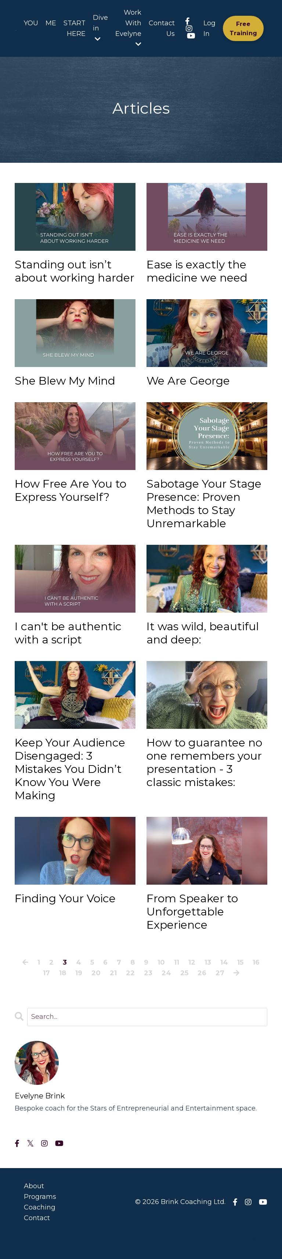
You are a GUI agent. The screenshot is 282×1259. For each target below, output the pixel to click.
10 (161, 962)
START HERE (75, 28)
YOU (31, 23)
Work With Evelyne (128, 27)
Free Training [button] (243, 28)
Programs (40, 1197)
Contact (37, 1218)
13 (208, 962)
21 (113, 973)
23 (148, 973)
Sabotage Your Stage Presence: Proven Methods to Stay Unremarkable (204, 503)
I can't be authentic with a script (68, 633)
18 (62, 973)
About (34, 1186)
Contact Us (162, 28)
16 (256, 962)
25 (184, 973)
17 (46, 973)
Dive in (100, 28)
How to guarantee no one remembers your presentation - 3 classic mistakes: (204, 762)
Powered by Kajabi (243, 1240)
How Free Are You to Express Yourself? (70, 490)
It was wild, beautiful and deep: (203, 633)
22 (130, 973)
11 (176, 962)
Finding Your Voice (65, 898)
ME (51, 23)
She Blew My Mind (65, 381)
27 (220, 973)
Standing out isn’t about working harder (74, 271)
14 (224, 962)
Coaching (39, 1207)
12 (191, 962)
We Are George (188, 381)
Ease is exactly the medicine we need (197, 271)
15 (240, 962)
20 (96, 973)
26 (202, 973)
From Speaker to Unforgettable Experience (192, 912)
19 (78, 973)
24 (166, 973)
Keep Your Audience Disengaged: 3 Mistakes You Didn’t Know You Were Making (70, 769)
